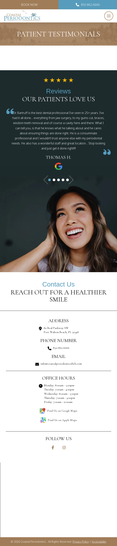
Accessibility (99, 541)
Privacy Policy (81, 541)
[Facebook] (53, 447)
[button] (108, 15)
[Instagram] (64, 447)
